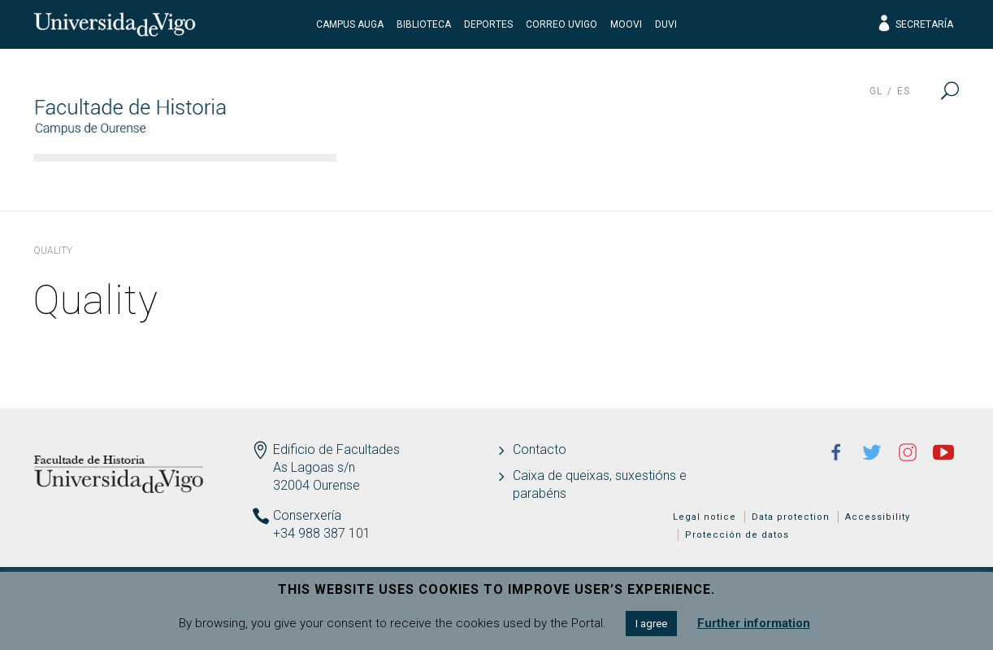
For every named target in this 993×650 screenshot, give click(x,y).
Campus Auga (350, 24)
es (903, 91)
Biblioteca (424, 24)
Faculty (389, 183)
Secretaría (914, 24)
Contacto (539, 449)
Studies (492, 183)
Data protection (791, 517)
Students (717, 183)
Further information (753, 623)
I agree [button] (651, 623)
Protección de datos (737, 535)
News (917, 183)
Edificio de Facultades (336, 449)
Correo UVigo (561, 24)
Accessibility (877, 517)
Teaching (602, 183)
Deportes (488, 24)
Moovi (626, 24)
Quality (823, 183)
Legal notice (704, 517)
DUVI (666, 24)
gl (875, 91)
